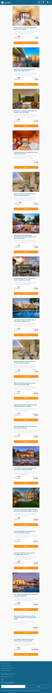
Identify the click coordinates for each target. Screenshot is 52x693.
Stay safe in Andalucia (6, 666)
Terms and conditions (6, 670)
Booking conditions (5, 663)
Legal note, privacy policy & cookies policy (30, 690)
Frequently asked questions (7, 668)
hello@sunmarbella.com (7, 676)
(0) (48, 2)
